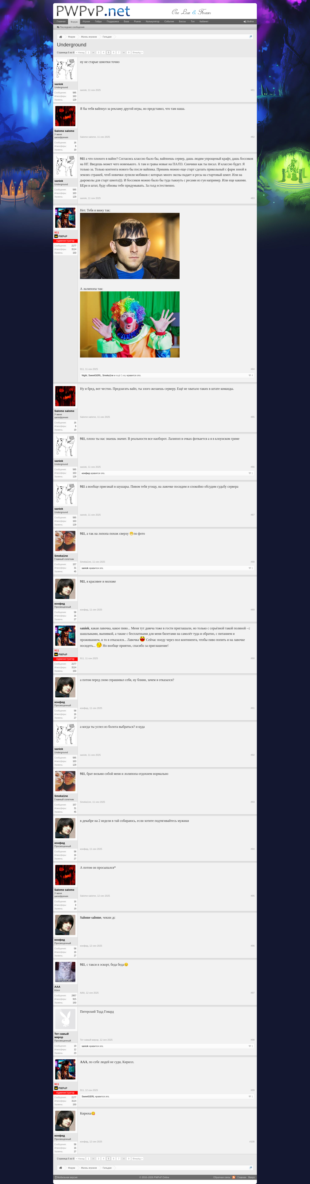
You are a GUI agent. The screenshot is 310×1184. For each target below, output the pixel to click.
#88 (253, 562)
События (169, 21)
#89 (253, 609)
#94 (253, 849)
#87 (253, 514)
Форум (74, 22)
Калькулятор (152, 21)
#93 (253, 802)
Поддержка (113, 21)
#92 (253, 755)
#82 (253, 137)
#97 (253, 992)
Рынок (137, 21)
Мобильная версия (66, 1177)
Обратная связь (221, 1177)
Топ (192, 21)
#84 (253, 369)
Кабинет (204, 21)
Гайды (98, 21)
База (126, 21)
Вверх (251, 1177)
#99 (253, 1090)
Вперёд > (138, 52)
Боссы (182, 21)
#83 (253, 198)
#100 (252, 1141)
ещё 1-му (121, 375)
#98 (253, 1040)
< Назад (80, 52)
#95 (253, 896)
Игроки (86, 21)
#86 (253, 467)
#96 (253, 945)
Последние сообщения (70, 27)
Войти (249, 21)
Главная (61, 21)
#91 (253, 708)
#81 (253, 90)
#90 (253, 658)
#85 (253, 417)
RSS (233, 1177)
